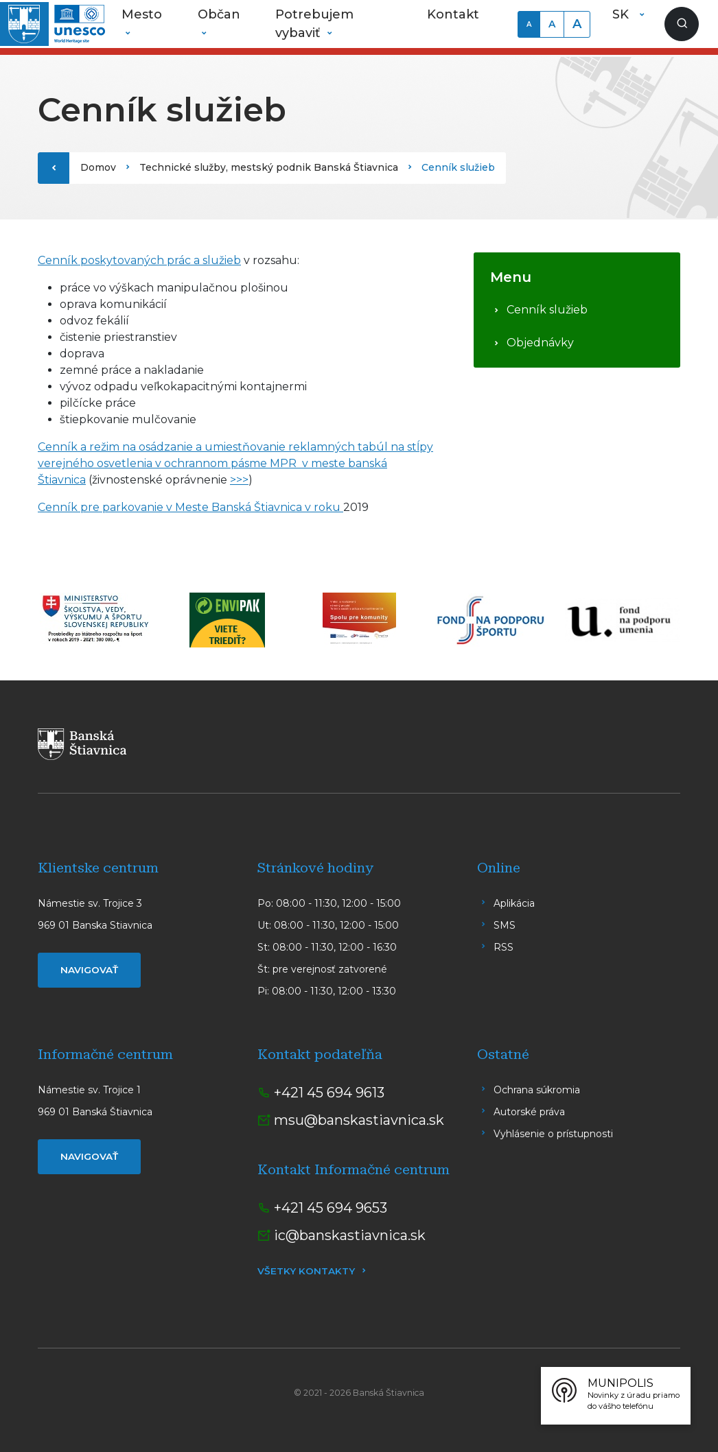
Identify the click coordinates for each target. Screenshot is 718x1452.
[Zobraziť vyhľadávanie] (681, 24)
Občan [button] (219, 14)
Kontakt (453, 14)
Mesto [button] (141, 14)
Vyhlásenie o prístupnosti (553, 1134)
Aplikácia (514, 903)
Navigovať (89, 969)
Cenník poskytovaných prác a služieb (139, 260)
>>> (239, 479)
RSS (503, 947)
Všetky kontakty (306, 1270)
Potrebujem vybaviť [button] (314, 23)
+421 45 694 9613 (329, 1092)
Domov (98, 167)
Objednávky (540, 342)
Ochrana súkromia (537, 1090)
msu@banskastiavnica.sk (359, 1120)
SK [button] (622, 14)
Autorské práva (529, 1112)
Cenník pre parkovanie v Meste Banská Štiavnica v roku (190, 507)
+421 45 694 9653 (330, 1208)
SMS (505, 925)
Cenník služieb (547, 309)
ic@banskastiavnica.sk (350, 1235)
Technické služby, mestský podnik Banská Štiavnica (268, 167)
